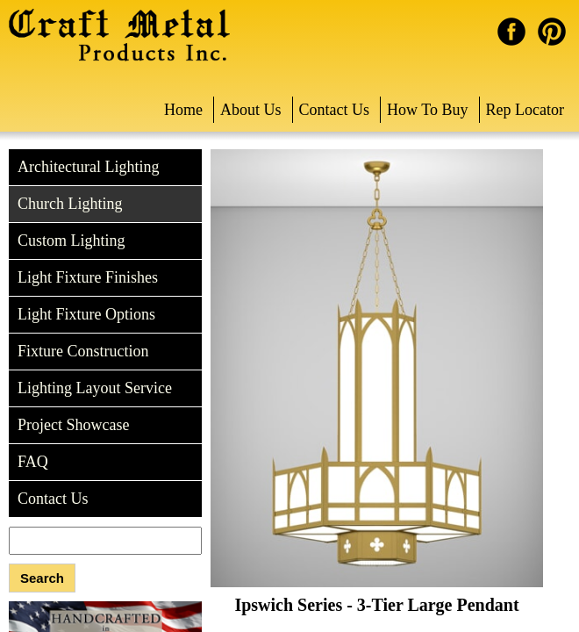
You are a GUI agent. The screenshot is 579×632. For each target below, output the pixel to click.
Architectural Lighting (88, 167)
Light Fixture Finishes (88, 277)
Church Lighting (70, 203)
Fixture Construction (83, 351)
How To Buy (427, 109)
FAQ (33, 461)
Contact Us (334, 109)
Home (183, 109)
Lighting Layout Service (95, 388)
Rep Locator (525, 109)
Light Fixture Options (86, 314)
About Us (251, 109)
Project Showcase (73, 425)
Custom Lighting (71, 240)
